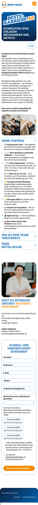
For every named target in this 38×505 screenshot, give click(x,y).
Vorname (7, 357)
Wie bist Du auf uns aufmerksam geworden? (16, 397)
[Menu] (34, 4)
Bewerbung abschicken (17, 468)
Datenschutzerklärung (29, 497)
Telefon (6, 381)
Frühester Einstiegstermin (14, 389)
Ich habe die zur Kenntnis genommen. (16, 457)
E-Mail (6, 373)
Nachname (8, 365)
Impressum (17, 497)
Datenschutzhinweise (14, 457)
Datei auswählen (13, 419)
